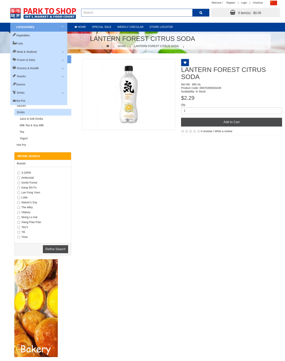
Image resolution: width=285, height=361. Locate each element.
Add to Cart (232, 122)
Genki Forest (27, 182)
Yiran (22, 236)
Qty (183, 104)
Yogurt (22, 138)
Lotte (22, 197)
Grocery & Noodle (28, 68)
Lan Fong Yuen (28, 192)
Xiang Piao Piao (29, 222)
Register (230, 2)
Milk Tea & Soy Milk (30, 125)
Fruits (19, 43)
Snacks (21, 76)
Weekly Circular (130, 26)
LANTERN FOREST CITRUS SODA (156, 46)
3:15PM (24, 172)
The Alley (25, 207)
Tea (20, 131)
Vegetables (23, 35)
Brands (21, 163)
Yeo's (22, 227)
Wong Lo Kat (27, 217)
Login (244, 2)
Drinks (21, 92)
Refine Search (56, 249)
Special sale (101, 26)
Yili (21, 232)
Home (80, 26)
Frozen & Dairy (26, 59)
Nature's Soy (27, 202)
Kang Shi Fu (27, 187)
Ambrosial (25, 177)
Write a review (223, 131)
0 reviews (206, 131)
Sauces (20, 84)
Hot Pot (20, 100)
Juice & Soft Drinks (30, 118)
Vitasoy (23, 212)
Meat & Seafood (27, 51)
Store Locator (161, 26)
